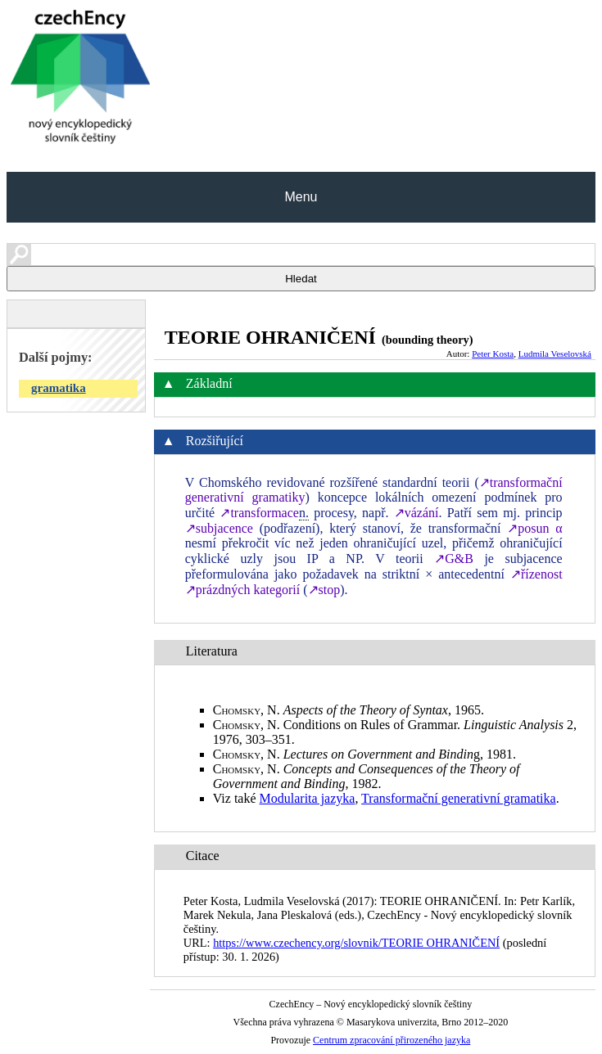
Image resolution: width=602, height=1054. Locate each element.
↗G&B (453, 558)
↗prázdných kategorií (243, 590)
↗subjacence (219, 528)
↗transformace (259, 513)
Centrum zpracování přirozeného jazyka (391, 1040)
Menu (300, 197)
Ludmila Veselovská (554, 353)
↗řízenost (536, 574)
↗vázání (416, 513)
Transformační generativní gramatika (458, 798)
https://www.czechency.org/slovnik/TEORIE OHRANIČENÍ (356, 942)
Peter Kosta (493, 353)
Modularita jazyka (307, 798)
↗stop (324, 590)
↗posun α (534, 528)
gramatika (58, 387)
